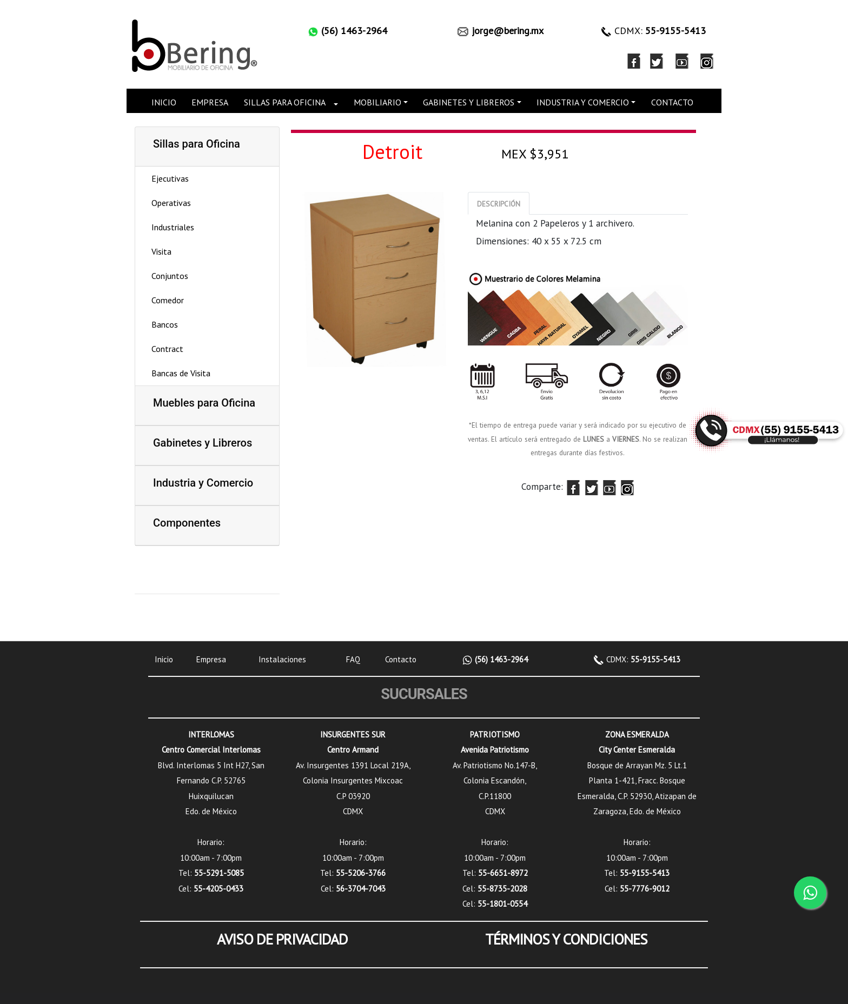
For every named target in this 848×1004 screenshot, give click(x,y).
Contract (167, 348)
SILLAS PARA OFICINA (285, 102)
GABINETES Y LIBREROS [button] (468, 102)
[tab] (498, 203)
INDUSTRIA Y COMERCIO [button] (582, 102)
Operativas (171, 202)
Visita (161, 251)
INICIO (163, 102)
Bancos (164, 324)
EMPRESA (209, 102)
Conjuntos (169, 275)
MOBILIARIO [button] (377, 102)
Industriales (172, 227)
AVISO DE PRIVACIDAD (282, 939)
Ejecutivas (170, 178)
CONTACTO (672, 102)
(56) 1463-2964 (500, 659)
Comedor (167, 300)
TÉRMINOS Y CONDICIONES (566, 939)
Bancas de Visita (180, 373)
